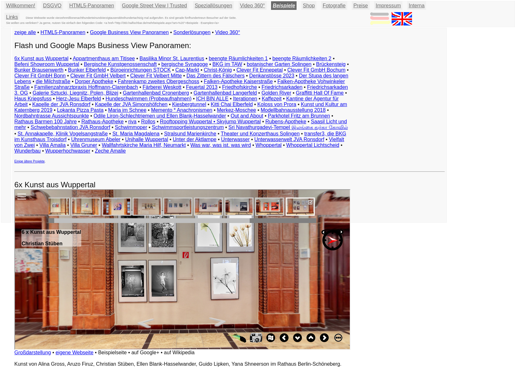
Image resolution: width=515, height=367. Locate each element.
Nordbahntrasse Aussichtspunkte (51, 116)
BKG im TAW (227, 64)
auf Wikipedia (179, 352)
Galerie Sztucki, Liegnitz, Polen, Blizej (75, 93)
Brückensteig (331, 64)
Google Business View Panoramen (129, 32)
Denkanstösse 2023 (271, 75)
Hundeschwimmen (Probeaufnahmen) (148, 98)
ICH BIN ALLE (212, 98)
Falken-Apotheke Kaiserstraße (238, 81)
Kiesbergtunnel (189, 104)
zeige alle (25, 32)
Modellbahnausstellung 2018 (293, 110)
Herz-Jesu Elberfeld (78, 98)
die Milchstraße (53, 81)
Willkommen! (20, 5)
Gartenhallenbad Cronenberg (156, 93)
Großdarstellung (32, 352)
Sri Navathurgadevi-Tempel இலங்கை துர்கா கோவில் (288, 127)
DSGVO (52, 5)
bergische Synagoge (184, 64)
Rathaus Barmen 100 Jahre (45, 121)
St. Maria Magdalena (135, 133)
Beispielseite (112, 352)
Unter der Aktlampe (195, 139)
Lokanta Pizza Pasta (80, 110)
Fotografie (334, 5)
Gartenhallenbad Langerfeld (225, 93)
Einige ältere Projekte (29, 161)
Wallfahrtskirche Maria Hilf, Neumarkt (144, 145)
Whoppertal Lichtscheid (312, 145)
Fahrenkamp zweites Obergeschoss (158, 81)
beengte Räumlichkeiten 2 (301, 58)
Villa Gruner (83, 145)
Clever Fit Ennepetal (260, 70)
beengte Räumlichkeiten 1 (238, 58)
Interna (417, 5)
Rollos (148, 121)
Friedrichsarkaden (281, 87)
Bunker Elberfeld (87, 70)
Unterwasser (235, 139)
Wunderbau (27, 151)
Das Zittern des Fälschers (216, 75)
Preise (360, 5)
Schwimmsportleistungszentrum (188, 127)
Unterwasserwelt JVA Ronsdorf (289, 139)
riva (132, 121)
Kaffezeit (272, 98)
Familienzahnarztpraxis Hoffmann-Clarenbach (86, 87)
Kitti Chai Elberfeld (232, 104)
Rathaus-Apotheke (102, 121)
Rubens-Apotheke (285, 121)
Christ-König (218, 70)
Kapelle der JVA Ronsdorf (61, 104)
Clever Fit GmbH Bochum (316, 70)
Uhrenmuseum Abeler (96, 139)
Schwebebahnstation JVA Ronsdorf (70, 127)
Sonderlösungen (192, 32)
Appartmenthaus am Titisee (104, 58)
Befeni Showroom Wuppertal (46, 64)
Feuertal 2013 (201, 87)
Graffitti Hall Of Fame (320, 93)
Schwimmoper (131, 127)
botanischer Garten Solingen (279, 64)
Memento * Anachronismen (181, 110)
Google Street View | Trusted (154, 5)
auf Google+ (145, 352)
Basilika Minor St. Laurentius (171, 58)
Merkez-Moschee (236, 110)
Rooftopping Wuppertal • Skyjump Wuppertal (210, 121)
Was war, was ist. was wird (220, 145)
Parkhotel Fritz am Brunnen (299, 116)
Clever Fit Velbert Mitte (156, 75)
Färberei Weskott (162, 87)
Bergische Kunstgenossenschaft (120, 64)
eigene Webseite (74, 352)
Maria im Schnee (127, 110)
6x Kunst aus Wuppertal (41, 58)
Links (12, 17)
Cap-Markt (187, 70)
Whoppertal (268, 145)
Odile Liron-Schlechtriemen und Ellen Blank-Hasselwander (159, 116)
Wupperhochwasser (67, 151)
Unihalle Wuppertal (146, 139)
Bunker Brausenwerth (38, 70)
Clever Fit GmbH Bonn (40, 75)
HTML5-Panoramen (91, 5)
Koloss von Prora (276, 104)
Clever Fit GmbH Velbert (97, 75)
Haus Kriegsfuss (33, 98)
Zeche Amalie (110, 151)
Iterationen (245, 98)
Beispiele (284, 5)
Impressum (388, 5)
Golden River (276, 93)
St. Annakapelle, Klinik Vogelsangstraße (63, 133)
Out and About (247, 116)
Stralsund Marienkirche (190, 133)
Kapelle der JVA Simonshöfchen (131, 104)
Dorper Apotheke (94, 81)
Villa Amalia (53, 145)
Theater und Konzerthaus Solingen (260, 133)
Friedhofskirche (239, 87)
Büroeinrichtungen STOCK (140, 70)
